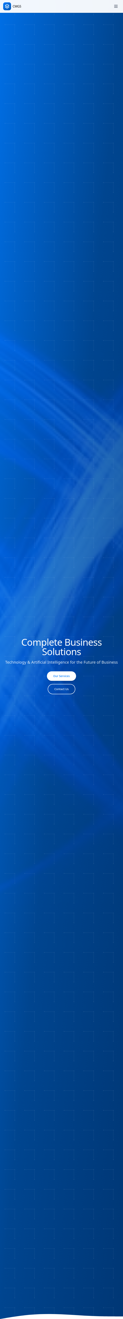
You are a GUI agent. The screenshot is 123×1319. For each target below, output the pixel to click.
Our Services (61, 676)
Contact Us (61, 689)
